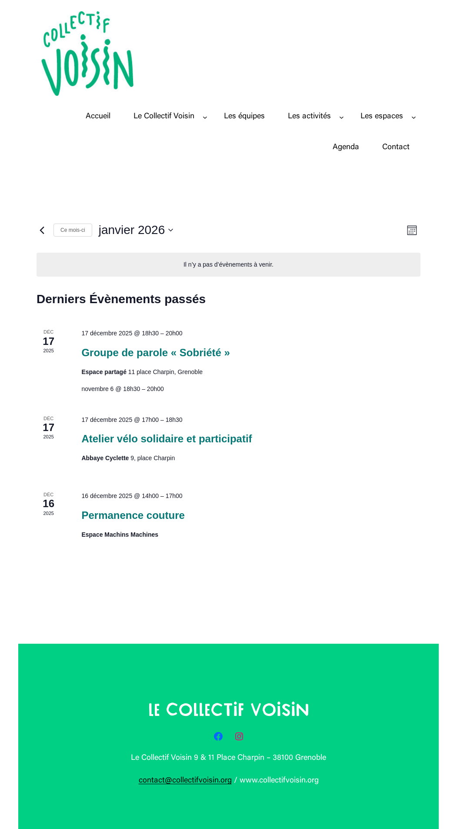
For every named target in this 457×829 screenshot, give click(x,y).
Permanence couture (132, 515)
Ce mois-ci (72, 230)
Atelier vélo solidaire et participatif (166, 439)
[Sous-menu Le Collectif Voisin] (205, 116)
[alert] (228, 265)
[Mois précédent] (42, 230)
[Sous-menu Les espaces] (413, 116)
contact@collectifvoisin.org (185, 781)
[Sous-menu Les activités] (341, 116)
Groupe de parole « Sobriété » (155, 352)
